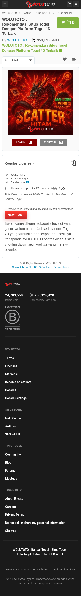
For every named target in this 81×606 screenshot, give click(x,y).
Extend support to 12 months (38, 188)
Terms (9, 358)
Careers (10, 506)
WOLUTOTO (9, 13)
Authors (10, 426)
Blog (8, 462)
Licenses (11, 366)
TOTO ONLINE (64, 13)
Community (13, 454)
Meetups (11, 478)
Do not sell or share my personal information (35, 523)
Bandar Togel (40, 549)
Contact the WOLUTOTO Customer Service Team (40, 267)
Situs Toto (40, 554)
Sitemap (10, 531)
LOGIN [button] (20, 142)
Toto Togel (24, 554)
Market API (12, 374)
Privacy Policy (14, 514)
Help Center (13, 418)
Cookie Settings (16, 398)
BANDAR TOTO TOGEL (36, 13)
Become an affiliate (18, 382)
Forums (10, 470)
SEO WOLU (12, 434)
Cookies (10, 390)
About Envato (14, 498)
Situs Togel (59, 549)
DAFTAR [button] (50, 142)
